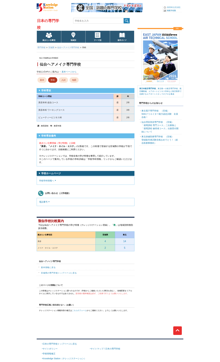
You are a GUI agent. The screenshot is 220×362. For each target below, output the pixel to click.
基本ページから (69, 72)
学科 (53, 80)
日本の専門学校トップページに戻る (60, 344)
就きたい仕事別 (48, 40)
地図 (74, 80)
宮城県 (51, 47)
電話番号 (43, 202)
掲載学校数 (171, 10)
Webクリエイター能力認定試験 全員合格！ (159, 114)
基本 (42, 80)
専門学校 (41, 47)
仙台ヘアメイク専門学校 (68, 47)
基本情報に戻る (48, 267)
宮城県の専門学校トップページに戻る (59, 273)
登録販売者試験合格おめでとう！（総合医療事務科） (159, 139)
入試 (63, 80)
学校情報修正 (49, 353)
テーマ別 (97, 40)
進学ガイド (122, 40)
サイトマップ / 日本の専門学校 (105, 348)
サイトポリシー (50, 348)
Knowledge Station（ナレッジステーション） (64, 358)
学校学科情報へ (46, 180)
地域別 (73, 40)
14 (124, 241)
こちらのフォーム (79, 310)
